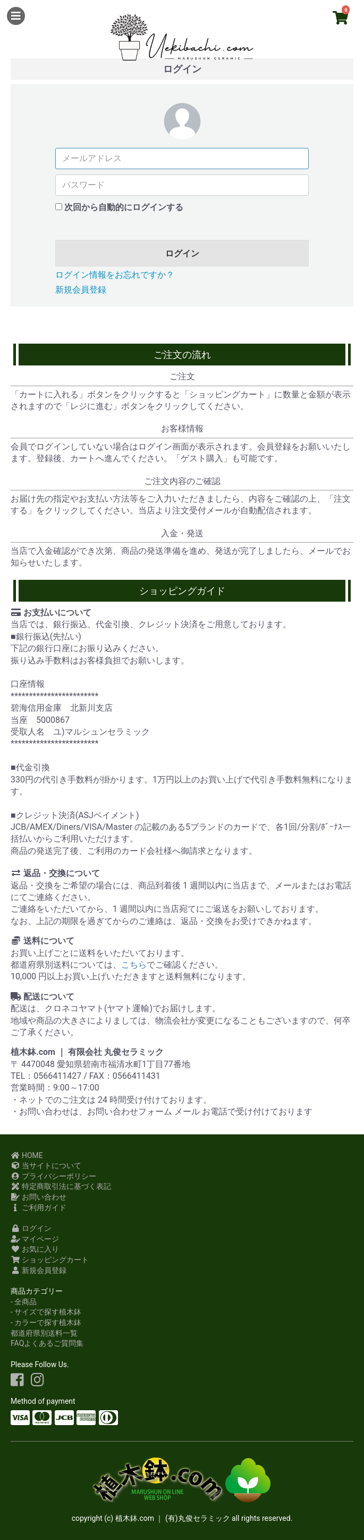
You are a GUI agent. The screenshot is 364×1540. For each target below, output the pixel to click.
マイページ (35, 1239)
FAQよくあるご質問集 (47, 1343)
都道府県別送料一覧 (44, 1333)
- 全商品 (24, 1301)
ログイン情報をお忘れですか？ (114, 275)
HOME (27, 1155)
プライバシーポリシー (53, 1176)
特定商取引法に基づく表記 (61, 1186)
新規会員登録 (80, 290)
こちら (134, 965)
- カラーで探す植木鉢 (46, 1322)
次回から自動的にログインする (123, 207)
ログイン (182, 253)
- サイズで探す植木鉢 (46, 1312)
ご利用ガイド (38, 1207)
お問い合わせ (38, 1197)
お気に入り (35, 1249)
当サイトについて (46, 1165)
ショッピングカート (50, 1259)
